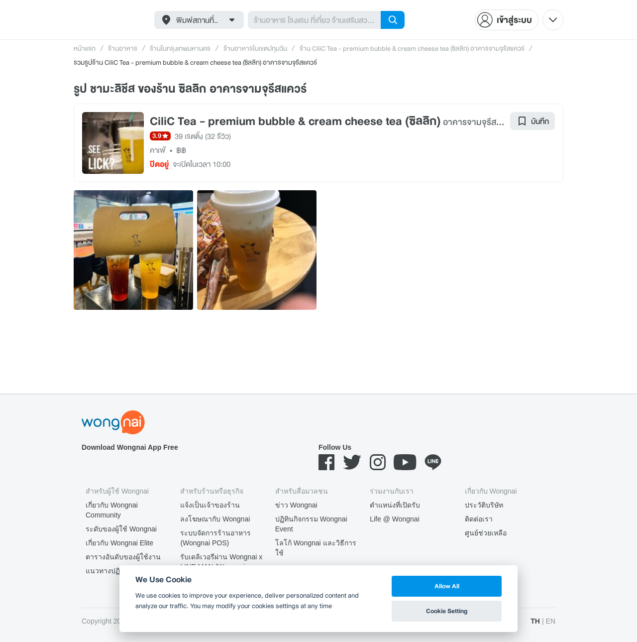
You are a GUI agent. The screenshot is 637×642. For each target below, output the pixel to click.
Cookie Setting (446, 611)
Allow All (446, 586)
